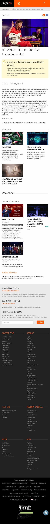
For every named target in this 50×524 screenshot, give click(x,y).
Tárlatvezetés (31, 417)
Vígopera (29, 399)
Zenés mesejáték (32, 380)
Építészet (29, 426)
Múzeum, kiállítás (35, 407)
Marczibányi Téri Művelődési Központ (10, 261)
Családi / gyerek (7, 339)
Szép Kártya (5, 490)
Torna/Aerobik (6, 445)
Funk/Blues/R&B (7, 360)
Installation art (31, 430)
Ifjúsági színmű (31, 369)
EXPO (29, 428)
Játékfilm (29, 456)
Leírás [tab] (5, 84)
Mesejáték (30, 343)
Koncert (4, 415)
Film (3, 419)
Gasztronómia (6, 413)
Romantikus (30, 454)
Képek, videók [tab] (17, 84)
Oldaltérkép (34, 493)
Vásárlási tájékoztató (25, 486)
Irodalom (29, 382)
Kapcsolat (37, 486)
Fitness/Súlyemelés (8, 456)
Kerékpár (4, 449)
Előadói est (30, 358)
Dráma (29, 352)
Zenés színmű (31, 354)
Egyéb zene (5, 347)
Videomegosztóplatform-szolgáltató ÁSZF (15, 483)
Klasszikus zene (7, 337)
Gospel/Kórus (6, 363)
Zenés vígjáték (31, 393)
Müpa (28, 229)
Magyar (34, 499)
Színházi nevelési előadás (35, 384)
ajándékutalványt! (10, 291)
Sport (4, 439)
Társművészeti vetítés (33, 458)
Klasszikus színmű (32, 365)
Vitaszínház (30, 395)
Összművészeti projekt (9, 410)
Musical (29, 341)
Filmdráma (30, 445)
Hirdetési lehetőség (40, 490)
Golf (3, 447)
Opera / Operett (6, 343)
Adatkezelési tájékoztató (38, 483)
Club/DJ (4, 358)
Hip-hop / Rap (6, 356)
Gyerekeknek (31, 423)
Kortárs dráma (31, 360)
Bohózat (29, 373)
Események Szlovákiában (31, 496)
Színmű (29, 367)
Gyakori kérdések (10, 486)
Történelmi (30, 413)
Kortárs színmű (31, 356)
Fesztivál (6, 407)
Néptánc (29, 391)
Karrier (44, 496)
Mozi (29, 439)
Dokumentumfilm (32, 460)
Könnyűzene (5, 352)
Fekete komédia (32, 378)
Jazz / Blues (5, 354)
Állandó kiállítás (31, 415)
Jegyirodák (15, 490)
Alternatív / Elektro (7, 365)
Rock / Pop (5, 345)
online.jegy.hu (8, 304)
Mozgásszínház (31, 375)
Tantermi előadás (32, 388)
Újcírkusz (29, 386)
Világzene (5, 350)
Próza (28, 363)
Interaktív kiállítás (32, 421)
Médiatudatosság (26, 490)
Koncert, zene (8, 333)
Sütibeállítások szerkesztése (19, 499)
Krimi (28, 371)
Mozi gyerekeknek (32, 469)
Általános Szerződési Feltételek (24, 480)
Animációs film (31, 447)
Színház (30, 333)
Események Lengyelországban (11, 496)
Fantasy (29, 464)
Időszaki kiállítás (32, 410)
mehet (40, 322)
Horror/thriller (31, 451)
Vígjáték (29, 339)
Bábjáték (29, 350)
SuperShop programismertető (19, 493)
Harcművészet (6, 454)
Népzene (4, 341)
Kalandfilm (30, 462)
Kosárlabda (5, 443)
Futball (4, 451)
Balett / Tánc (31, 345)
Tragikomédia (31, 397)
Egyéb (29, 337)
